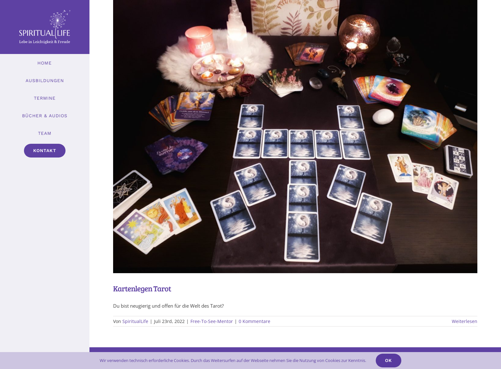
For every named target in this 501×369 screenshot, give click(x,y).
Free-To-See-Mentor (211, 321)
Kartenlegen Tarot (142, 288)
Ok (388, 360)
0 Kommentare (254, 321)
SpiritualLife (135, 321)
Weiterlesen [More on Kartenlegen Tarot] (464, 321)
